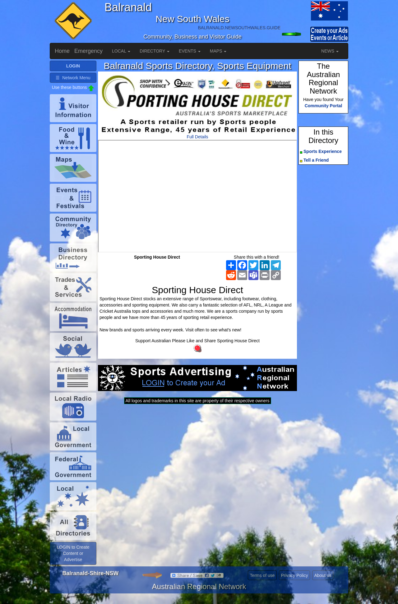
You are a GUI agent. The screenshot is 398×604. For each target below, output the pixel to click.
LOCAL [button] (121, 50)
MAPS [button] (218, 50)
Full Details (197, 136)
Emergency (88, 51)
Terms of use (262, 575)
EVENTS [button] (190, 50)
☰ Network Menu (73, 77)
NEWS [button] (330, 50)
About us (322, 575)
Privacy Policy (294, 575)
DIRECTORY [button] (154, 50)
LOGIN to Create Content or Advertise (73, 553)
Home (62, 51)
